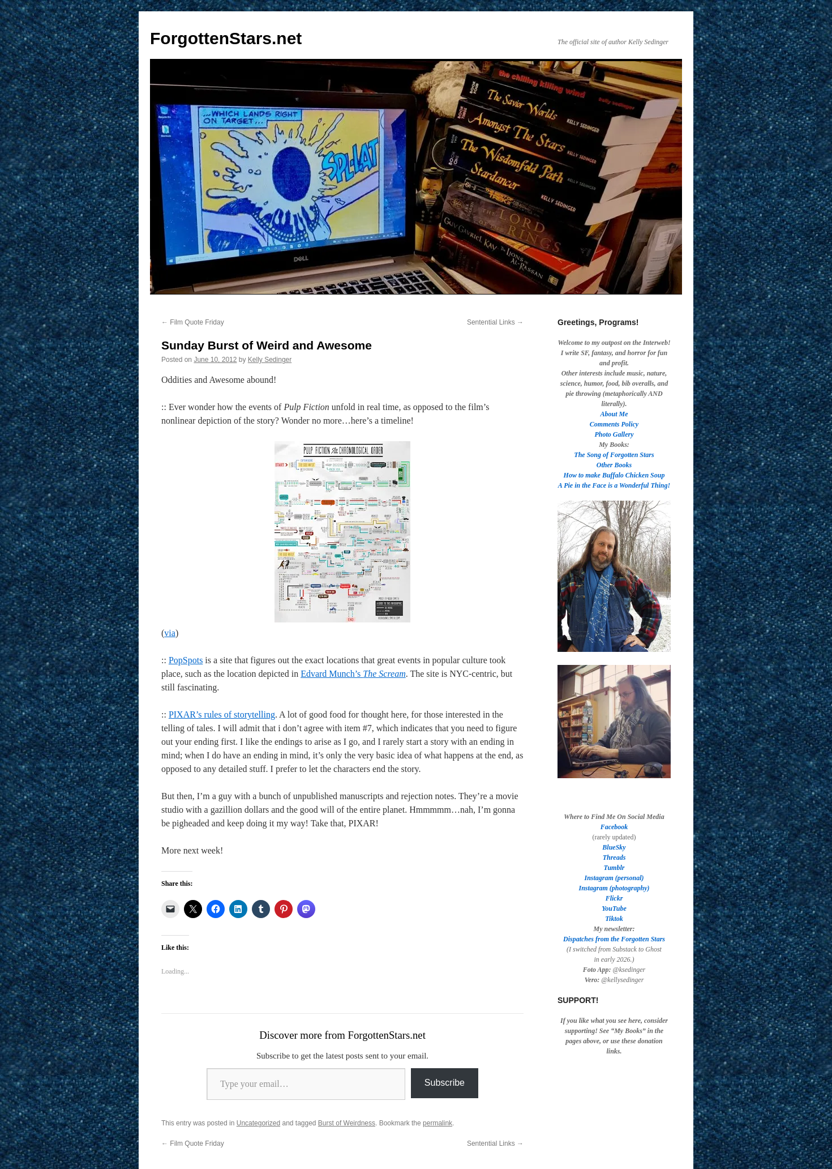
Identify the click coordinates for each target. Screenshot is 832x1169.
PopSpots (186, 660)
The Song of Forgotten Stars (614, 455)
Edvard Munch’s (353, 674)
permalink (437, 1123)
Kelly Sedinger (269, 360)
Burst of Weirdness (346, 1123)
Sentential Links (495, 322)
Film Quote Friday (192, 322)
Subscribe (444, 1082)
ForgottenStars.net (226, 38)
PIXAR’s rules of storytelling (222, 714)
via (169, 633)
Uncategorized (258, 1123)
